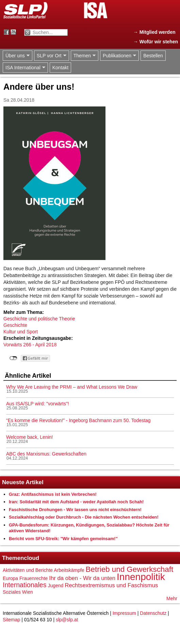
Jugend (55, 585)
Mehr (171, 598)
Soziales (12, 592)
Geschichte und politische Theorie (39, 318)
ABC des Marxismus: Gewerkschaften (46, 454)
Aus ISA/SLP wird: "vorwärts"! (37, 403)
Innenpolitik (141, 577)
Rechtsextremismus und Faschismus (111, 585)
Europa (10, 578)
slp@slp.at (67, 619)
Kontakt (60, 67)
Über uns (16, 56)
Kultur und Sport (20, 331)
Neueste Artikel (23, 482)
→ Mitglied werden (154, 32)
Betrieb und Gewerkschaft (130, 569)
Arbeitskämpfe (69, 570)
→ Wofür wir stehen (155, 41)
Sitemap (11, 619)
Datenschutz (153, 613)
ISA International (24, 68)
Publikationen (118, 56)
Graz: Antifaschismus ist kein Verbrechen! (53, 494)
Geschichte (15, 325)
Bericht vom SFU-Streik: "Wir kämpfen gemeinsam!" (63, 538)
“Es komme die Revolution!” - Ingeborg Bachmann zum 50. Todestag (78, 420)
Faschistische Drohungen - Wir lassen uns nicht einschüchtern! (75, 509)
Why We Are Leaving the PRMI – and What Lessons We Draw (71, 387)
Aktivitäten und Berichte (28, 570)
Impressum (124, 613)
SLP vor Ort (50, 56)
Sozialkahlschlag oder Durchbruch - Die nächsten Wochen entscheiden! (84, 517)
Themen (83, 56)
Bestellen (153, 55)
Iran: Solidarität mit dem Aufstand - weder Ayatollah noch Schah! (76, 501)
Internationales (25, 585)
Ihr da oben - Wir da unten (82, 578)
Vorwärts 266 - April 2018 (29, 344)
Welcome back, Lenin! (29, 437)
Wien (27, 592)
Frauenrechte (33, 578)
